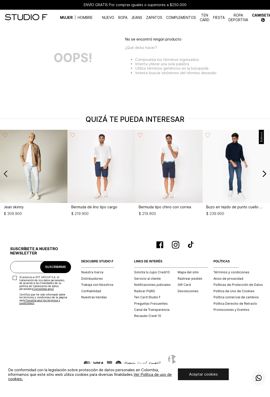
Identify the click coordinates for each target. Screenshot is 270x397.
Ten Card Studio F (147, 297)
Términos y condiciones (231, 272)
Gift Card (184, 285)
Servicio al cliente (147, 278)
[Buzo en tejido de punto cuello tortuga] (236, 174)
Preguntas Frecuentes (151, 303)
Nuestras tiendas (94, 297)
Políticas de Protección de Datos (238, 285)
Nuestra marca (92, 272)
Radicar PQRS (144, 291)
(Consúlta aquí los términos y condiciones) (39, 302)
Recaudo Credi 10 (147, 316)
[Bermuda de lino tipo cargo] (101, 174)
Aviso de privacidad (228, 278)
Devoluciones (188, 291)
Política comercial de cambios (236, 297)
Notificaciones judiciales (152, 285)
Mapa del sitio (188, 272)
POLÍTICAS (222, 261)
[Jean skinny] (33, 174)
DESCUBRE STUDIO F (97, 261)
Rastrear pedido (190, 278)
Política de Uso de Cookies (234, 291)
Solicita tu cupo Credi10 (152, 272)
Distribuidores (92, 278)
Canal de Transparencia (151, 310)
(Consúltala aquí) (43, 288)
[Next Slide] (264, 173)
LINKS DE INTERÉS (148, 261)
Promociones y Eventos (231, 310)
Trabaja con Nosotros (97, 285)
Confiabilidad (91, 291)
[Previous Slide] (5, 173)
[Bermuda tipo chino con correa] (169, 174)
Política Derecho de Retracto (235, 303)
